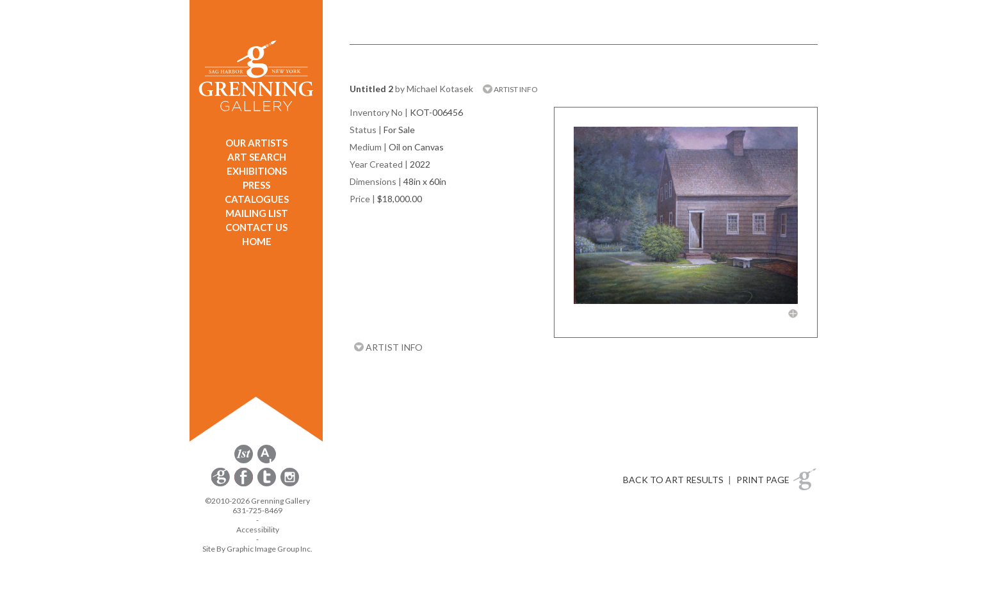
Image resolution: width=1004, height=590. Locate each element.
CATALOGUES (257, 199)
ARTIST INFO (510, 89)
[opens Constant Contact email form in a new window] (221, 484)
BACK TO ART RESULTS (673, 479)
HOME (256, 241)
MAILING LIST (256, 213)
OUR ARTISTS (256, 142)
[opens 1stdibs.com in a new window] (243, 461)
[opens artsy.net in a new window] (266, 461)
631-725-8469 (257, 510)
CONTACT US (256, 227)
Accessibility (257, 529)
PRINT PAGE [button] (762, 479)
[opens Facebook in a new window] (244, 484)
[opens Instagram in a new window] (289, 484)
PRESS (256, 185)
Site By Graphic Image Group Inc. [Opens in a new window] (257, 549)
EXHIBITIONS (257, 171)
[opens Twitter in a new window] (267, 484)
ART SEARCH (256, 157)
